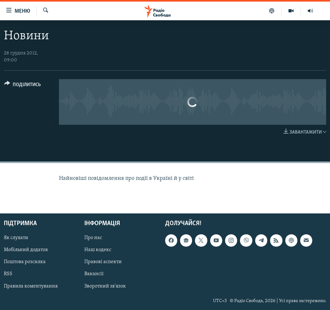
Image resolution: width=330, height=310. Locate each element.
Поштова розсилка (25, 262)
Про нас (93, 237)
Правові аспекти (103, 262)
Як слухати (16, 237)
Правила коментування (31, 286)
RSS (8, 274)
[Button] (22, 85)
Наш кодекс (97, 250)
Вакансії (94, 274)
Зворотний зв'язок (105, 286)
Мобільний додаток (26, 250)
